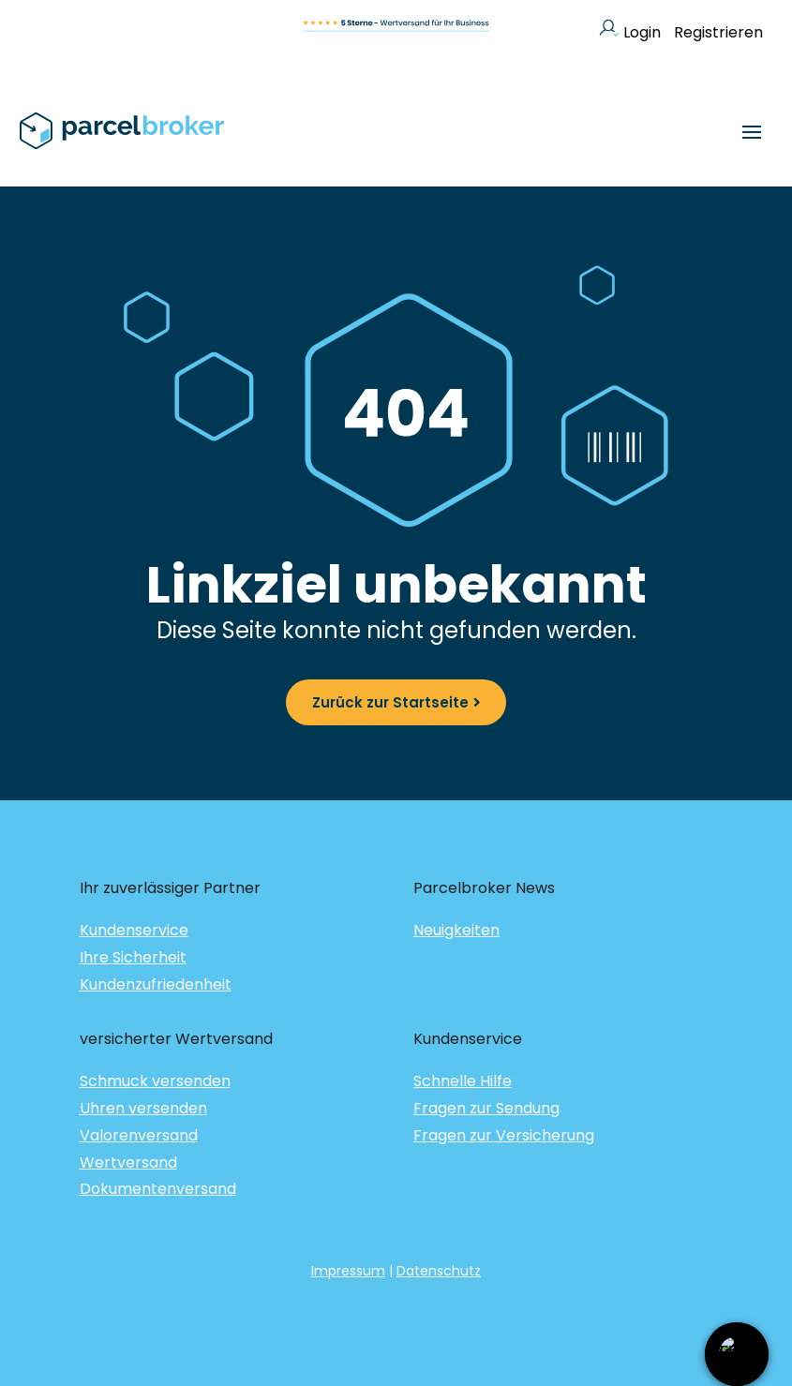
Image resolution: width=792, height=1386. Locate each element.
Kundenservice (134, 930)
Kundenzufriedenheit (156, 984)
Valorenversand (139, 1135)
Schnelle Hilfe (462, 1081)
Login (630, 32)
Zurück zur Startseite (390, 702)
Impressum (348, 1270)
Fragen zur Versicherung (503, 1135)
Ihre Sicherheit (133, 957)
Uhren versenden (143, 1108)
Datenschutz (438, 1270)
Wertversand (128, 1162)
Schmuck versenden (155, 1081)
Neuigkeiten (456, 930)
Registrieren (718, 32)
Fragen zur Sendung (486, 1108)
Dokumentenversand (158, 1189)
